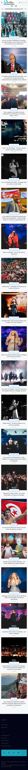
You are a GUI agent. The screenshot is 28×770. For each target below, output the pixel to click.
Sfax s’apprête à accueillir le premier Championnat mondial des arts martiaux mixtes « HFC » (14, 114)
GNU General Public (6, 766)
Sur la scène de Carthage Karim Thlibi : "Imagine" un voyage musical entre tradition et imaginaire (14, 459)
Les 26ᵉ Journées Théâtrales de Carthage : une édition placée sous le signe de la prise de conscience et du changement (14, 42)
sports (14, 109)
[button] (4, 722)
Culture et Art (14, 37)
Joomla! (3, 765)
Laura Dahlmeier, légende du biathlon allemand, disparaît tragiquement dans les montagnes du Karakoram (14, 703)
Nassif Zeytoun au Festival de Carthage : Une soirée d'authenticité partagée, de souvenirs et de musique (13, 667)
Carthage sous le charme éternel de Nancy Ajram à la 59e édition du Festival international (14, 597)
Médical (14, 73)
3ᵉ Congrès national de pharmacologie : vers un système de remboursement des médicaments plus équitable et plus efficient (14, 78)
